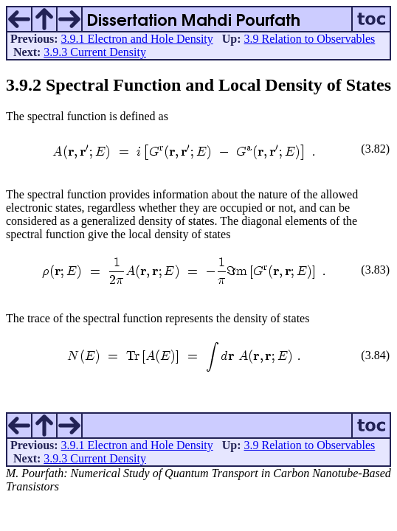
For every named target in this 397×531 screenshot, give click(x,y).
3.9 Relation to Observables (310, 38)
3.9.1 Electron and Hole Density (137, 38)
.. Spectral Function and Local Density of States (198, 84)
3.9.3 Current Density (95, 52)
